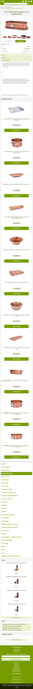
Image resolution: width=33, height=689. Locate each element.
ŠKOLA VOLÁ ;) (5, 476)
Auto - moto (5, 486)
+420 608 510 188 (16, 679)
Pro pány (4, 505)
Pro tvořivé (5, 518)
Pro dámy (4, 502)
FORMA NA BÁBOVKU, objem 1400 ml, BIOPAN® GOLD (16, 249)
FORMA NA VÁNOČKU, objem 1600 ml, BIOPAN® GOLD (16, 184)
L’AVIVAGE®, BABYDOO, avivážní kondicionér (16, 604)
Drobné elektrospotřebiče (9, 495)
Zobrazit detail (16, 130)
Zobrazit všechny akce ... (16, 617)
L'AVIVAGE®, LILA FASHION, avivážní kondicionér (16, 590)
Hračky (3, 511)
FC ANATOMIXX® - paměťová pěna (11, 537)
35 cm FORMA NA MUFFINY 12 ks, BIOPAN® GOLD (16, 282)
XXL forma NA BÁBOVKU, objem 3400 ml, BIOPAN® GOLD (16, 315)
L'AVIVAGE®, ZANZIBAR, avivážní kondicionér (11, 628)
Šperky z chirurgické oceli (9, 524)
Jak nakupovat (16, 668)
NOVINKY (3, 464)
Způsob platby (16, 649)
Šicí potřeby (5, 521)
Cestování (4, 543)
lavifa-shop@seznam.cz (16, 682)
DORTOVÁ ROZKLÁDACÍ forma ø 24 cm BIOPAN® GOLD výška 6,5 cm (16, 446)
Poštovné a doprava (16, 650)
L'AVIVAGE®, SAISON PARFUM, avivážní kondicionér (16, 576)
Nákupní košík (16, 667)
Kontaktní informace (16, 671)
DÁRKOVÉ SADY (5, 470)
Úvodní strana (16, 664)
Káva (2, 550)
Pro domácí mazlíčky (7, 515)
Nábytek (4, 534)
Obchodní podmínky (16, 670)
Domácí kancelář (6, 540)
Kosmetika (4, 483)
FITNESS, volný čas (7, 499)
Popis (3, 55)
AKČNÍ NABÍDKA (5, 467)
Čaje (2, 553)
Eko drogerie (5, 480)
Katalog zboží (16, 666)
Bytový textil (5, 530)
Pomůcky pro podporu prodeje (10, 556)
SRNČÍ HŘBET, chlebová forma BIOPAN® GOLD (16, 380)
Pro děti (4, 508)
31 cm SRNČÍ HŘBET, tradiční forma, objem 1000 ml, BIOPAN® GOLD (16, 217)
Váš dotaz (4, 57)
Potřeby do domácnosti (8, 492)
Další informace (28, 685)
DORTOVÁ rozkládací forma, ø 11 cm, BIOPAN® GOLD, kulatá (16, 152)
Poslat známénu (6, 60)
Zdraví (3, 546)
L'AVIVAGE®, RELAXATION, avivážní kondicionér (11, 626)
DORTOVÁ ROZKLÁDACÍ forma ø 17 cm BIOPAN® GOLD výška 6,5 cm (16, 413)
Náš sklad (16, 651)
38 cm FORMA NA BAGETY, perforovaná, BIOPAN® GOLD (16, 348)
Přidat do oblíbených (6, 44)
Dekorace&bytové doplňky (9, 527)
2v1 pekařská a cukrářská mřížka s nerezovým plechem (16, 119)
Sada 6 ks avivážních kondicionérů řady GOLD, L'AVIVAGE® (14, 624)
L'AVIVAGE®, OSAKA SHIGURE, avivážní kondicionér (16, 563)
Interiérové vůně (6, 489)
